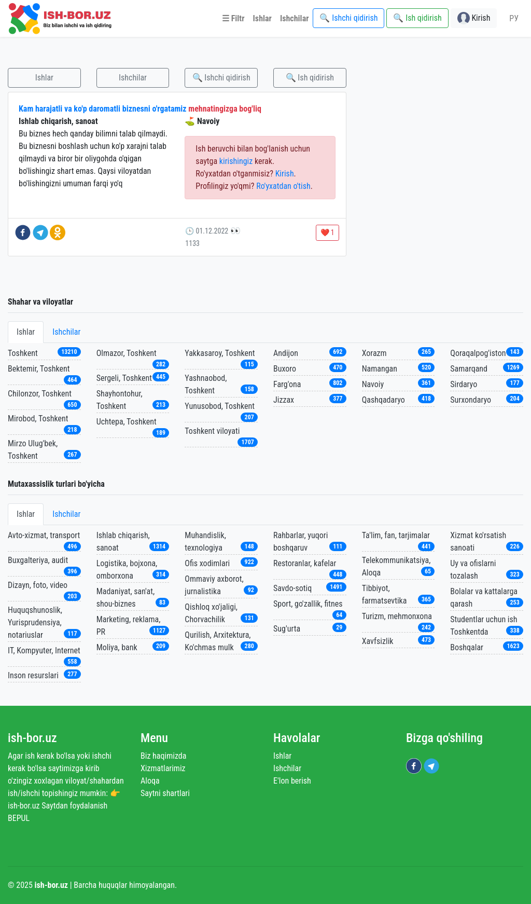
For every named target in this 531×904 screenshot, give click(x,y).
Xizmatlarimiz (163, 768)
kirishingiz (236, 161)
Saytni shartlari (165, 793)
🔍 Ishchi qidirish (221, 78)
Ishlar (44, 78)
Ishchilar (133, 78)
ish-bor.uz (32, 738)
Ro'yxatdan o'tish (283, 186)
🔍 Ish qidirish (310, 78)
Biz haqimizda (163, 756)
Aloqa (150, 781)
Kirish (284, 174)
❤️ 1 (327, 232)
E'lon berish (292, 781)
